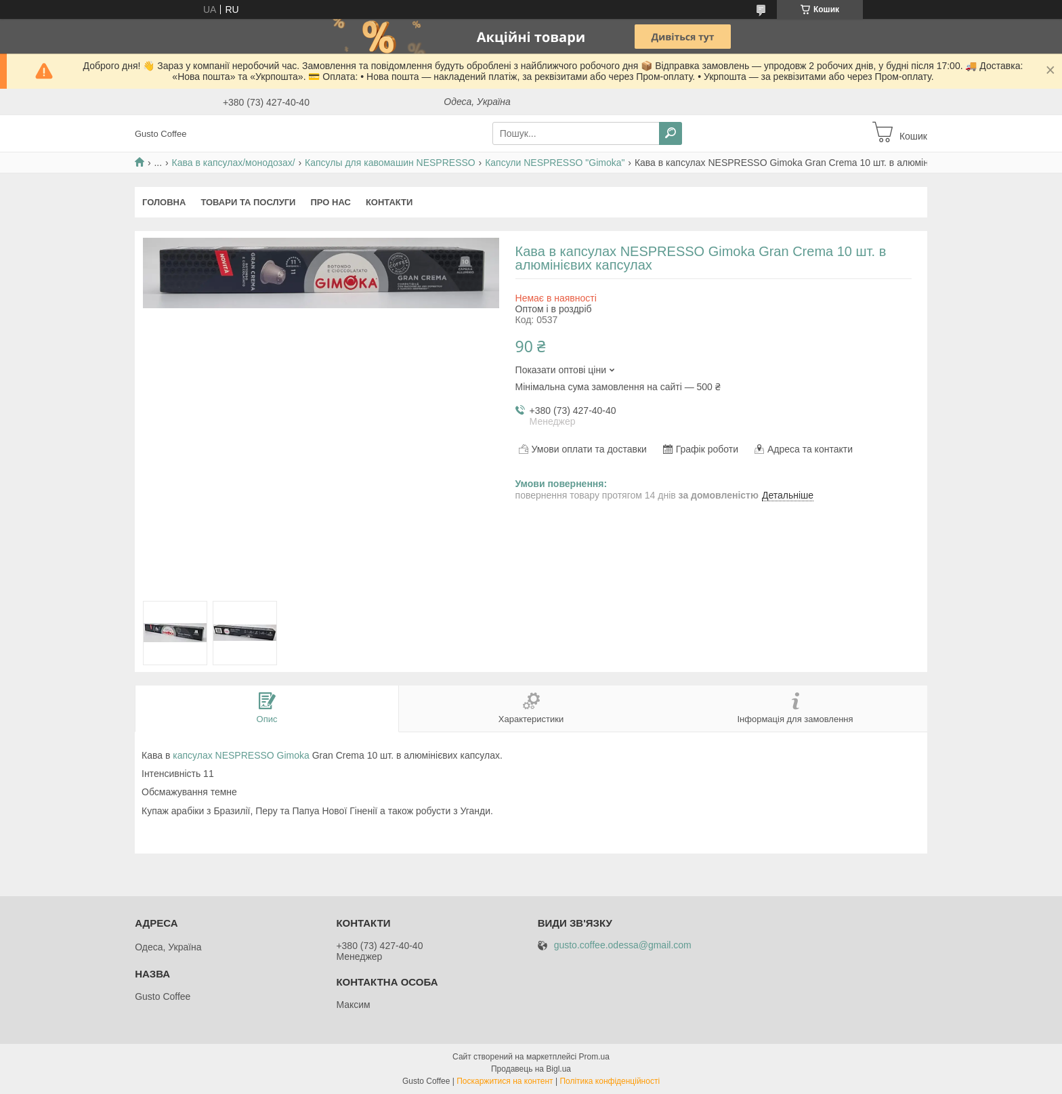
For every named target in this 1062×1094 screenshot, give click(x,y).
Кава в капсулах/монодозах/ (233, 162)
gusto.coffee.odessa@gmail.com (623, 945)
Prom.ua (594, 1056)
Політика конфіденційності (609, 1081)
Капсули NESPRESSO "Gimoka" (554, 162)
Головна (164, 202)
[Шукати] (670, 133)
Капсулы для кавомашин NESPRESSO (390, 162)
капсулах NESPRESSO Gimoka (241, 755)
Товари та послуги (247, 202)
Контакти (389, 202)
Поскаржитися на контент (504, 1081)
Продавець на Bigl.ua (531, 1069)
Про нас (330, 202)
